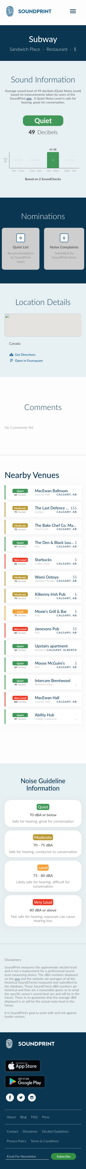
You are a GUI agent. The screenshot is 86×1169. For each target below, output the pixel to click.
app (29, 98)
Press (46, 1117)
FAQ (34, 1117)
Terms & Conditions (45, 1141)
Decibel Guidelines (55, 1131)
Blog (23, 1117)
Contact (12, 1131)
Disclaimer (30, 1131)
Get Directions (22, 354)
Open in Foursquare (26, 360)
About (11, 1117)
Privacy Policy (16, 1141)
